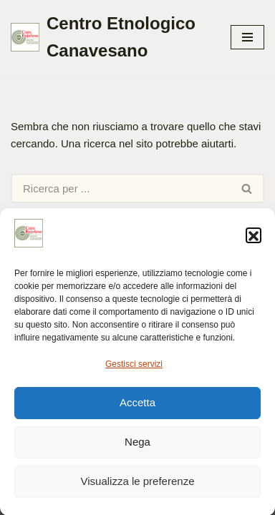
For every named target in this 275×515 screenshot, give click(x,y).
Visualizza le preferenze (138, 485)
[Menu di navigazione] (247, 37)
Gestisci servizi (134, 368)
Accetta (137, 406)
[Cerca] (121, 188)
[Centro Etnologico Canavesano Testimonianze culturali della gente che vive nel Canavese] (110, 37)
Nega (137, 445)
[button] (253, 239)
